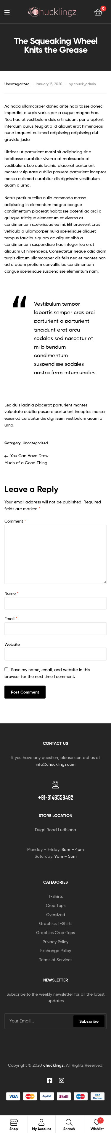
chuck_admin (85, 84)
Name (11, 593)
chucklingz (53, 1065)
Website (12, 644)
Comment (15, 520)
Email (10, 618)
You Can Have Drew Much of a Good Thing (26, 458)
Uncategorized (17, 84)
